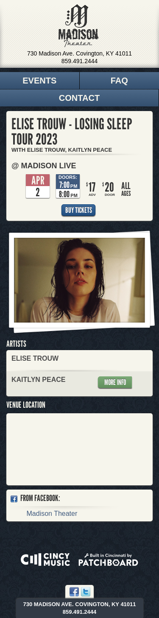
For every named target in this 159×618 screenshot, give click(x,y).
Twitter (85, 591)
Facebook (74, 591)
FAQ (119, 80)
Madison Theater (79, 25)
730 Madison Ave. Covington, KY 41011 (79, 53)
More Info (115, 382)
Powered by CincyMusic (45, 559)
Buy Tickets (78, 210)
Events (39, 80)
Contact (79, 98)
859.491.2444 (79, 61)
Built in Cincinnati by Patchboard (108, 559)
